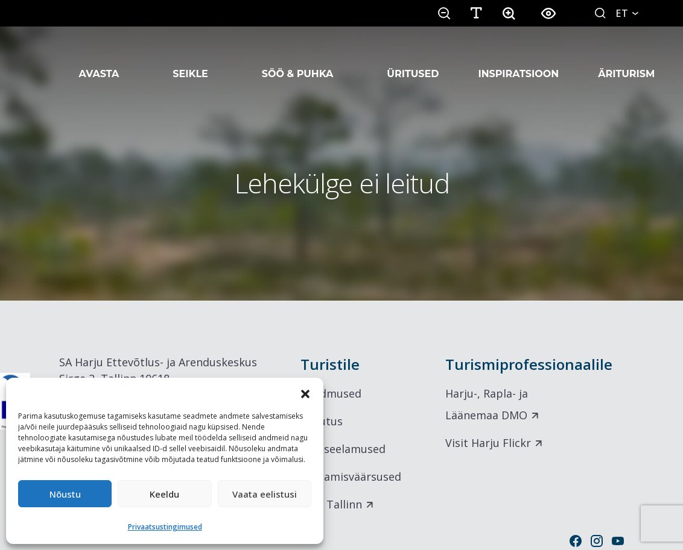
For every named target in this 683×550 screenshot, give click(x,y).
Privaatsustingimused (165, 527)
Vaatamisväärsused (350, 476)
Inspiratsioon (518, 59)
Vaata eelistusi (264, 494)
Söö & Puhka (298, 59)
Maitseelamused (343, 449)
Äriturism (626, 59)
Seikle (190, 59)
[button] (305, 393)
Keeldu (164, 494)
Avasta (99, 59)
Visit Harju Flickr (488, 443)
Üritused (413, 59)
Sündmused (330, 393)
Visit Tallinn (331, 504)
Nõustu (65, 494)
